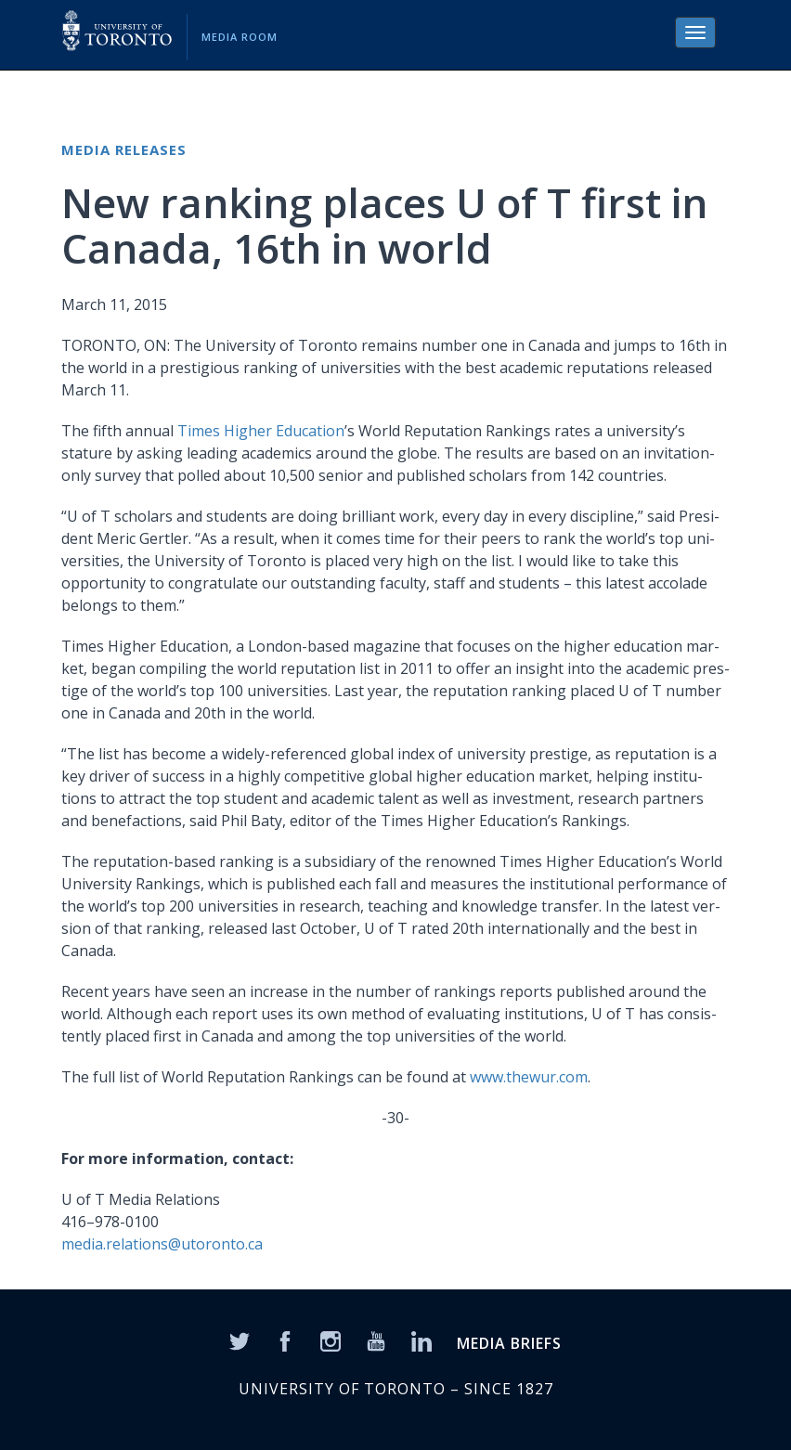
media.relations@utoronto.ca (162, 1244)
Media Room (239, 37)
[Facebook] (285, 1340)
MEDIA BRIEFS (509, 1343)
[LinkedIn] (421, 1340)
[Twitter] (239, 1340)
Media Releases (124, 149)
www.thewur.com (529, 1077)
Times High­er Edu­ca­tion (260, 431)
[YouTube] (376, 1340)
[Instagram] (330, 1340)
